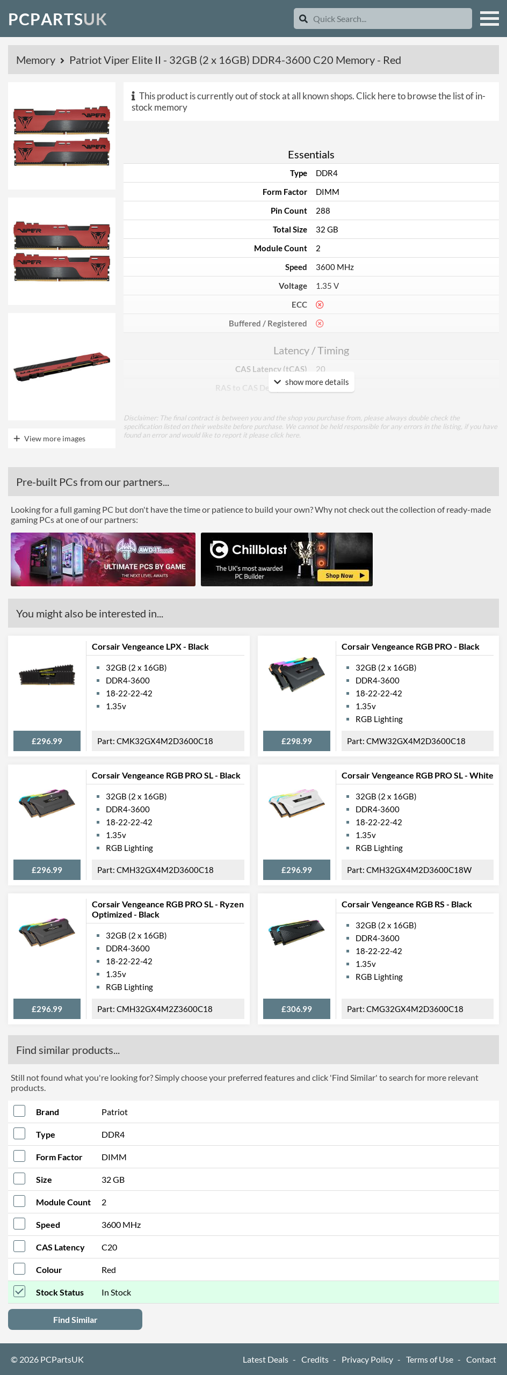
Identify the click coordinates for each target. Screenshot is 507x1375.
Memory (36, 59)
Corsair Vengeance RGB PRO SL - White (418, 775)
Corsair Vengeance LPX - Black (150, 646)
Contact (481, 1359)
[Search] (303, 18)
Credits (315, 1359)
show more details (311, 382)
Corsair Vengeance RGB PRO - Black (411, 646)
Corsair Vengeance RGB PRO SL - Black (166, 775)
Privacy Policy (367, 1359)
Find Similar (75, 1319)
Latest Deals (265, 1359)
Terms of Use (429, 1359)
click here (284, 435)
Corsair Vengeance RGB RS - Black (407, 904)
